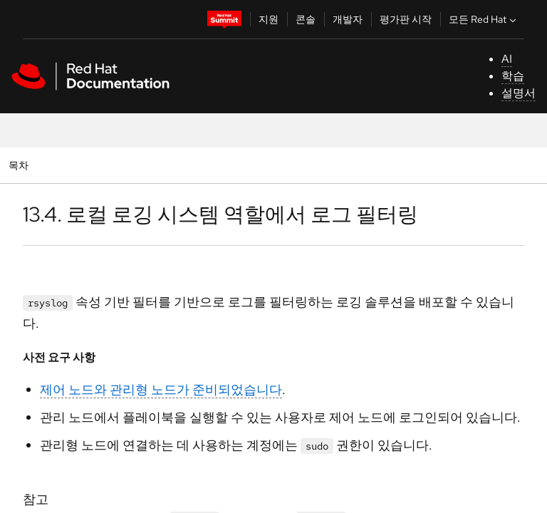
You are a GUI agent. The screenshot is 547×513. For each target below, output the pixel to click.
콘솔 (306, 19)
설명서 (518, 93)
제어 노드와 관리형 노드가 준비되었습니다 (161, 389)
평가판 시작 (406, 19)
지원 (268, 19)
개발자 (348, 19)
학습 (512, 75)
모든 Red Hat (484, 19)
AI (506, 58)
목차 (20, 165)
